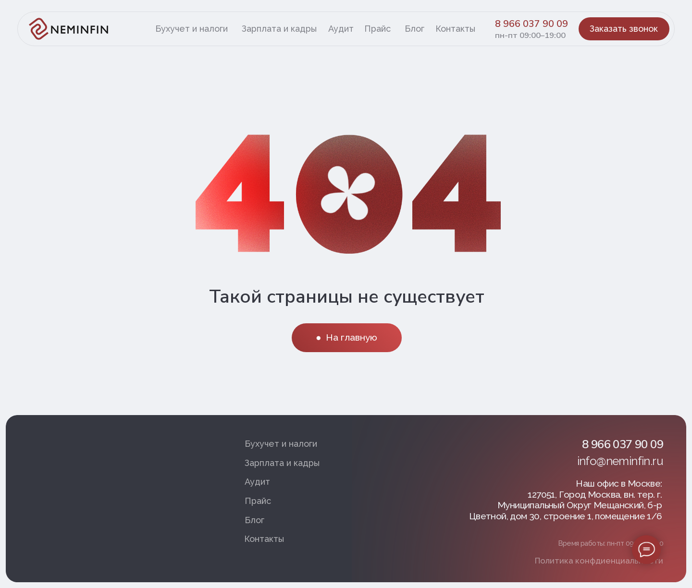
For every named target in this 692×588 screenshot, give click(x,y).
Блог (414, 29)
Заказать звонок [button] (624, 29)
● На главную (347, 337)
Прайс (377, 29)
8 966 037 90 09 (531, 24)
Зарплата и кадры (279, 29)
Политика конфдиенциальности (599, 560)
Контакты (455, 29)
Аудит (341, 29)
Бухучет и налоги (191, 29)
